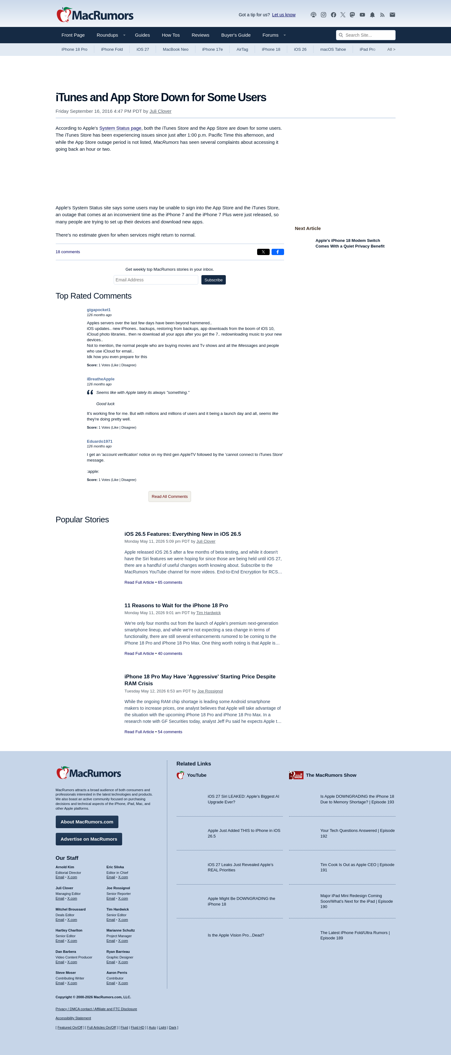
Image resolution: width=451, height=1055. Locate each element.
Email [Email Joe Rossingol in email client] (110, 898)
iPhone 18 (271, 49)
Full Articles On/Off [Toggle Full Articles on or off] (101, 1027)
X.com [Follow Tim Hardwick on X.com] (123, 920)
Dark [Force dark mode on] (172, 1027)
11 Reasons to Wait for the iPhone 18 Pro (176, 605)
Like (115, 365)
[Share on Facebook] (278, 252)
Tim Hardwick (208, 612)
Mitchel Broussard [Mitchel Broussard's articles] (71, 909)
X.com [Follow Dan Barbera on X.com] (72, 962)
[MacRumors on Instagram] (323, 15)
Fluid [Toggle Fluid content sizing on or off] (124, 1027)
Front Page (73, 35)
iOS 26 (300, 49)
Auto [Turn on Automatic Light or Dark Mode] (152, 1027)
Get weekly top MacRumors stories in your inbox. (170, 269)
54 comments (170, 731)
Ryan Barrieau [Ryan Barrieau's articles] (118, 951)
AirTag (242, 49)
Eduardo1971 (100, 441)
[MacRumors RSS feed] (382, 15)
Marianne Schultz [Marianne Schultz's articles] (120, 930)
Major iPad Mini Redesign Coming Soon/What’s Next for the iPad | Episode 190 (356, 901)
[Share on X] (263, 252)
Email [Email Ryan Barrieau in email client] (110, 962)
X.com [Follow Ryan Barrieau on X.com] (123, 962)
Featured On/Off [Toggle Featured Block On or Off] (70, 1027)
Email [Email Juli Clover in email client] (60, 898)
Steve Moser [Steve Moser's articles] (66, 972)
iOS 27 (143, 49)
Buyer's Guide (236, 35)
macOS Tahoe (333, 49)
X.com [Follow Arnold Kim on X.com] (72, 877)
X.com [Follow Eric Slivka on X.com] (123, 877)
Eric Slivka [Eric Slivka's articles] (115, 867)
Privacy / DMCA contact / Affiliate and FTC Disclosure (96, 1009)
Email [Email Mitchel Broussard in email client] (60, 920)
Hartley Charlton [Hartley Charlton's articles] (69, 930)
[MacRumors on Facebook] (333, 15)
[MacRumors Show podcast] (313, 15)
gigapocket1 (99, 309)
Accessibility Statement (73, 1018)
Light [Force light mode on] (162, 1027)
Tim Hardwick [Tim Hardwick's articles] (117, 909)
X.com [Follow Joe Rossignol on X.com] (123, 898)
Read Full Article (139, 582)
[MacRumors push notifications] (372, 15)
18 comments (68, 251)
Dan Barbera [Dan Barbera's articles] (66, 951)
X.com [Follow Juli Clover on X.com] (72, 898)
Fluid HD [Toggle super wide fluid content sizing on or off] (137, 1027)
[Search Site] (366, 35)
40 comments (170, 653)
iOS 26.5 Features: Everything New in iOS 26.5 (183, 534)
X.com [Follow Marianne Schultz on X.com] (123, 941)
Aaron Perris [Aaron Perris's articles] (116, 972)
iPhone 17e (212, 49)
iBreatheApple (101, 379)
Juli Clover (160, 111)
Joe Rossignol (210, 691)
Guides (142, 35)
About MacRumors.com (87, 821)
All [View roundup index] (391, 49)
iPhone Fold (112, 49)
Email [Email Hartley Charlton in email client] (60, 941)
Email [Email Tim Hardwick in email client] (110, 920)
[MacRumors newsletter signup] (392, 15)
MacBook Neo (176, 49)
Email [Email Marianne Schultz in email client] (110, 941)
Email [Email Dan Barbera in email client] (60, 962)
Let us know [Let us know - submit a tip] (284, 14)
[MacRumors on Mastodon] (352, 15)
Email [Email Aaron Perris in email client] (110, 983)
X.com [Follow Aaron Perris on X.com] (123, 983)
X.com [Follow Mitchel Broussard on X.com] (72, 920)
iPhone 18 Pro (74, 49)
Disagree (128, 365)
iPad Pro (368, 49)
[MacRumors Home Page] (95, 15)
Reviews (201, 35)
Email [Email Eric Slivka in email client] (110, 877)
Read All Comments (170, 496)
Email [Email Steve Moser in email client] (60, 983)
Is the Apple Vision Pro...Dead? (236, 935)
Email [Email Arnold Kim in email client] (60, 877)
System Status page (120, 128)
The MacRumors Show (331, 775)
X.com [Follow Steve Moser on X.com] (72, 983)
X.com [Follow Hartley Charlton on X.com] (72, 941)
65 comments (170, 582)
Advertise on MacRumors (89, 839)
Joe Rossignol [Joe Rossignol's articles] (118, 888)
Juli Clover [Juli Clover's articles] (64, 888)
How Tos (171, 35)
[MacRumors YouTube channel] (362, 15)
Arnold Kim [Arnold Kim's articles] (65, 867)
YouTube (197, 775)
